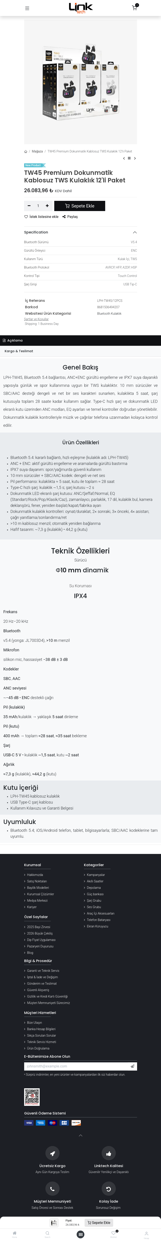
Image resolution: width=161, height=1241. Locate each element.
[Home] (15, 1233)
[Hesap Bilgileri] (146, 1233)
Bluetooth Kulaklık (109, 313)
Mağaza (37, 151)
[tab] (80, 351)
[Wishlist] (113, 1233)
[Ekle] (47, 206)
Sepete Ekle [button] (79, 206)
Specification (36, 232)
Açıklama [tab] (13, 340)
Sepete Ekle (98, 1223)
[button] (132, 1066)
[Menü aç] (80, 1234)
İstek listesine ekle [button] (41, 217)
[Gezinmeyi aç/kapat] (27, 8)
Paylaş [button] (70, 217)
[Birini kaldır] (29, 206)
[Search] (47, 1233)
